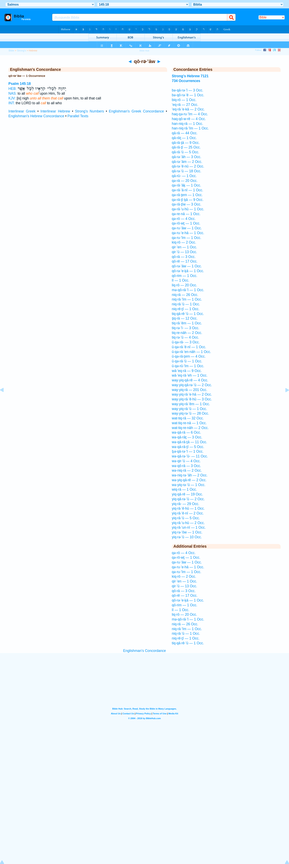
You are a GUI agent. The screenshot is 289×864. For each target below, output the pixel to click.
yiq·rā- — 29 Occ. (185, 504)
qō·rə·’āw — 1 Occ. (187, 266)
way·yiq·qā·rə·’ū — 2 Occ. (192, 385)
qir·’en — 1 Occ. (184, 247)
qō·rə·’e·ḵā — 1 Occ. (188, 271)
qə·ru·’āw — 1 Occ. (187, 228)
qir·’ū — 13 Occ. (184, 252)
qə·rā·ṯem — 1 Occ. (187, 195)
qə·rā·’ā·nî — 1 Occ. (187, 190)
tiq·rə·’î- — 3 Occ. (185, 328)
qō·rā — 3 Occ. (184, 257)
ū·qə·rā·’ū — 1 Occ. (187, 361)
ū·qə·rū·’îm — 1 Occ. (188, 366)
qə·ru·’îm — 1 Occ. (186, 238)
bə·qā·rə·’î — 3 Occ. (187, 90)
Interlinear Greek (21, 111)
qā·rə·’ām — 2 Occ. (187, 162)
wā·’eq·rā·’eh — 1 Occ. (190, 375)
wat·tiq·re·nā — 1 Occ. (189, 423)
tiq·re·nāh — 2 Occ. (187, 333)
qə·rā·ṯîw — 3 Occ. (186, 204)
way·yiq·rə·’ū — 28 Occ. (190, 413)
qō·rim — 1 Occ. (184, 276)
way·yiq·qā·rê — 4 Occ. (190, 380)
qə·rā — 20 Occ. (185, 181)
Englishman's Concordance (144, 651)
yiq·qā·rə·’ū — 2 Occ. (188, 499)
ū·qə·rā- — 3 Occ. (186, 342)
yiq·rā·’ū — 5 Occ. (186, 518)
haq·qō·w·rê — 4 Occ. (189, 119)
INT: (11, 103)
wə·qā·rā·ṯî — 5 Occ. (188, 447)
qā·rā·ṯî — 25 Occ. (186, 147)
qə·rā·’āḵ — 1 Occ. (186, 185)
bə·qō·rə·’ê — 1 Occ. (188, 95)
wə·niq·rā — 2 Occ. (187, 470)
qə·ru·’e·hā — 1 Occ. (188, 233)
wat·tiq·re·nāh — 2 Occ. (190, 428)
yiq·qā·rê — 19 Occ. (187, 494)
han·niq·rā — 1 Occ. (187, 124)
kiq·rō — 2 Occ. (184, 242)
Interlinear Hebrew (55, 111)
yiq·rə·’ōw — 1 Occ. (187, 532)
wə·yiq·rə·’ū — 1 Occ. (189, 485)
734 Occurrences (186, 81)
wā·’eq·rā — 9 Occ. (187, 371)
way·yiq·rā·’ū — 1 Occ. (189, 409)
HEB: (12, 89)
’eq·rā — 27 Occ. (185, 105)
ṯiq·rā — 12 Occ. (185, 318)
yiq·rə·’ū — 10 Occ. (187, 537)
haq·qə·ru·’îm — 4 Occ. (190, 114)
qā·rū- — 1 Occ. (184, 176)
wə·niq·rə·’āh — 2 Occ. (190, 475)
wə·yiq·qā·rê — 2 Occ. (189, 480)
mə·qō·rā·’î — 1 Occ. (188, 290)
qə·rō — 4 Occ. (184, 219)
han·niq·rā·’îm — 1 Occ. (190, 128)
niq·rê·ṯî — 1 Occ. (186, 309)
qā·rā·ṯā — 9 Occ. (186, 143)
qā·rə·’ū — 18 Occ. (186, 171)
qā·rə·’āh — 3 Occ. (186, 157)
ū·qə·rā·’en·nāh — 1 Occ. (191, 352)
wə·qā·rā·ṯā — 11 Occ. (189, 442)
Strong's (21, 50)
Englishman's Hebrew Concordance (36, 116)
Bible (11, 50)
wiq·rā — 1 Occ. (184, 489)
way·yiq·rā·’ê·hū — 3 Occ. (192, 399)
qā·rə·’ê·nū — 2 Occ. (188, 166)
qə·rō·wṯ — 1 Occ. (186, 223)
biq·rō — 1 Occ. (184, 100)
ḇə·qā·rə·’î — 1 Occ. (188, 451)
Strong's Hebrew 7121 (190, 76)
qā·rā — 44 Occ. (185, 133)
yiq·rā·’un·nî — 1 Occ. (189, 527)
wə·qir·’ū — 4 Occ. (186, 461)
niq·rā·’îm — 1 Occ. (187, 299)
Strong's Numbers (89, 111)
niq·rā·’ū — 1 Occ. (186, 304)
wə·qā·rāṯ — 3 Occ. (187, 437)
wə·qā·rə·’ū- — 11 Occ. (190, 456)
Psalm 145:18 (19, 84)
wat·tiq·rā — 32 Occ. (188, 418)
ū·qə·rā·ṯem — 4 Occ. (189, 356)
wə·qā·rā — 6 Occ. (186, 432)
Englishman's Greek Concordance (136, 111)
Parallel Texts (77, 116)
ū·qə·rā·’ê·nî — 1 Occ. (189, 347)
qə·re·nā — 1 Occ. (186, 214)
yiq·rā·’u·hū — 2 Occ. (188, 523)
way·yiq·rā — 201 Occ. (189, 390)
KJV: (12, 98)
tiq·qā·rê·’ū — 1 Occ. (188, 314)
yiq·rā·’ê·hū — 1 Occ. (188, 508)
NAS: (12, 93)
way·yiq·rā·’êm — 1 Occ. (191, 404)
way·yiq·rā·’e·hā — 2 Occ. (192, 394)
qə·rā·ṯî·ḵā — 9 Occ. (188, 200)
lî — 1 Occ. (180, 280)
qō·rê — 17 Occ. (185, 261)
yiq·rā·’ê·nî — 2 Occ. (188, 513)
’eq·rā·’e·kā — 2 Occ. (188, 109)
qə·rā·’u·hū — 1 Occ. (188, 209)
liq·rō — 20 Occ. (184, 285)
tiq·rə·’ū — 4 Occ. (185, 337)
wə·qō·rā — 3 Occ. (186, 466)
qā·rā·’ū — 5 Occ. (185, 152)
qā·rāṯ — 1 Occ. (184, 138)
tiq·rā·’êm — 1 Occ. (187, 323)
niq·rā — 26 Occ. (185, 295)
